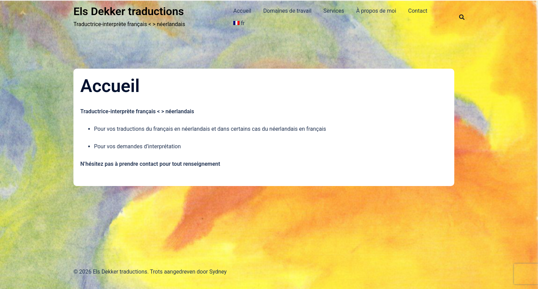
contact (149, 164)
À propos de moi (376, 11)
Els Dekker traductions (128, 11)
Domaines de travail (287, 11)
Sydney (218, 271)
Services (334, 11)
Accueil (242, 11)
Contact (418, 11)
